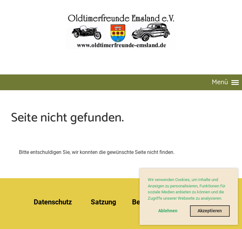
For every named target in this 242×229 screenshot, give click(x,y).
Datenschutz (53, 202)
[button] (224, 199)
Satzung (103, 202)
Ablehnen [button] (167, 211)
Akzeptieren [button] (210, 211)
